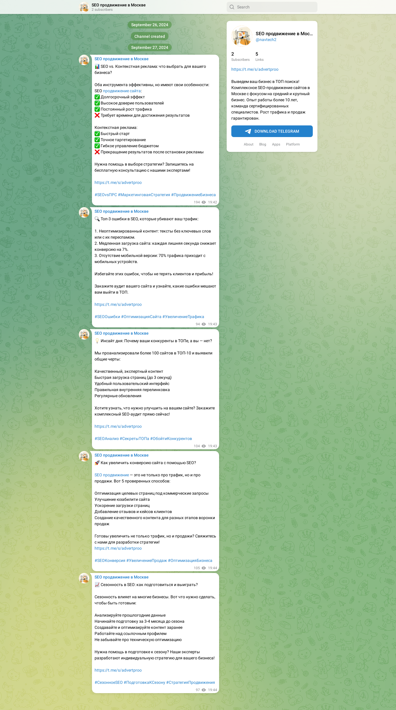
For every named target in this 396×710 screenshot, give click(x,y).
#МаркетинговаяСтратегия (144, 194)
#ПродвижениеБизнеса (193, 194)
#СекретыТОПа (134, 438)
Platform (293, 144)
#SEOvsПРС (106, 194)
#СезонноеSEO (109, 682)
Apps (276, 144)
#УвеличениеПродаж (146, 560)
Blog (262, 144)
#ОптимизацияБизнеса (190, 560)
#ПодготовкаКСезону (144, 682)
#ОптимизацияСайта (141, 316)
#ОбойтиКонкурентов (171, 438)
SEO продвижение (112, 475)
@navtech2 (266, 39)
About (248, 144)
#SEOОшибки (107, 316)
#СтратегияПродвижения (190, 682)
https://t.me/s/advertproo (254, 69)
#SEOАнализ (107, 438)
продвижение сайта (122, 90)
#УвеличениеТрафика (183, 316)
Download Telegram (272, 131)
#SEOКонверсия (110, 560)
